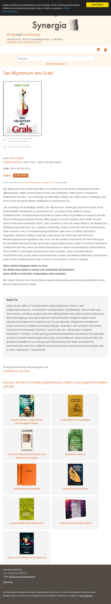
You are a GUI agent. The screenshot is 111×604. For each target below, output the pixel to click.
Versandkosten (86, 596)
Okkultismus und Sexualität (26, 488)
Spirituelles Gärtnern (75, 454)
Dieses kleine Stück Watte (75, 488)
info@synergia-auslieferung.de (24, 42)
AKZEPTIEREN (97, 4)
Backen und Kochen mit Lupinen (75, 523)
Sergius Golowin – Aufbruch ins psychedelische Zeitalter (26, 422)
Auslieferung (31, 34)
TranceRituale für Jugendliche (75, 420)
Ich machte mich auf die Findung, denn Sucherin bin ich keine (27, 456)
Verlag (10, 34)
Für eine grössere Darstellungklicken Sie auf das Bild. (20, 140)
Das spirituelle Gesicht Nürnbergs (26, 523)
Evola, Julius (16, 158)
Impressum (8, 582)
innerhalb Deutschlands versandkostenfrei (38, 182)
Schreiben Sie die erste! (16, 371)
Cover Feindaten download (19, 147)
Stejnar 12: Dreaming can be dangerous (26, 557)
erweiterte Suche (55, 63)
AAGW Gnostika (12, 162)
